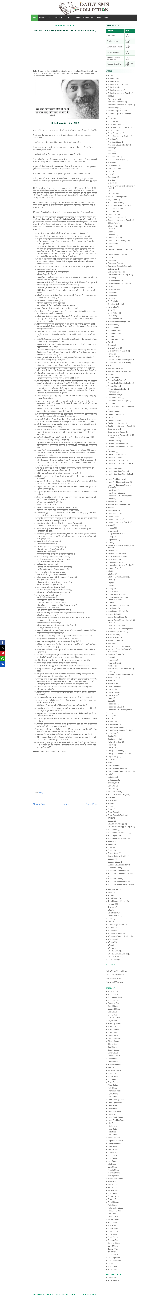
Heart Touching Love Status (118, 482)
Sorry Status (113, 1234)
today (110, 892)
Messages (112, 660)
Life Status (112, 1164)
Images (111, 528)
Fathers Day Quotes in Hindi (119, 363)
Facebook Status (114, 1070)
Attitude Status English (116, 159)
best (109, 174)
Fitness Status (113, 386)
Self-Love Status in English (118, 795)
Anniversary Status (115, 997)
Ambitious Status (114, 142)
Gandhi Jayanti (114, 411)
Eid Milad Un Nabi (115, 304)
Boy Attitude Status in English (119, 205)
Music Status (113, 1182)
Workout (111, 948)
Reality (110, 745)
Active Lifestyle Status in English (120, 114)
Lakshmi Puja (113, 568)
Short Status (113, 1223)
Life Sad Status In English (118, 577)
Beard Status (113, 1006)
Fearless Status (114, 368)
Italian (110, 543)
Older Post (91, 804)
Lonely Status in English (117, 594)
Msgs (110, 680)
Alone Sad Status (114, 133)
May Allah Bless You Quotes (119, 646)
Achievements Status (116, 102)
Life (109, 571)
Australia (111, 162)
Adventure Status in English (118, 127)
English (111, 336)
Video (110, 919)
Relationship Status (115, 1208)
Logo (110, 583)
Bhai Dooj (111, 180)
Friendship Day (114, 395)
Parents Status (113, 1190)
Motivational (112, 678)
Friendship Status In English (119, 401)
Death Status (113, 1062)
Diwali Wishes (113, 289)
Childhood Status (114, 1038)
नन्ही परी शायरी (113, 960)
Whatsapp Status (45, 18)
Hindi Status (112, 513)
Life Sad (111, 574)
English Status (113, 339)
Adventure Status (114, 124)
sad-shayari (112, 783)
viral (109, 922)
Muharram (112, 683)
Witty (110, 945)
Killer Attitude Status (115, 562)
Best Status (112, 1012)
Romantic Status (114, 1211)
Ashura (111, 151)
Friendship (112, 392)
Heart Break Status (115, 1117)
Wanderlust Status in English (119, 936)
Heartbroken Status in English (119, 496)
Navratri (111, 689)
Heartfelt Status (114, 502)
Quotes (78, 18)
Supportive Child (114, 868)
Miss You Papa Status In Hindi (119, 669)
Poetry (110, 716)
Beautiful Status (114, 1009)
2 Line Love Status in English (119, 93)
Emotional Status (114, 1065)
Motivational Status (115, 1179)
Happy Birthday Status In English (120, 463)
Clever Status (113, 1044)
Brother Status (113, 1029)
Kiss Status (112, 1158)
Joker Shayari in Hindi (116, 556)
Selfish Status (113, 1220)
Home (35, 18)
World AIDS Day (114, 957)
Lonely (110, 589)
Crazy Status (113, 1053)
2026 (110, 96)
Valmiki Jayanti (113, 916)
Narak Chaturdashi (115, 686)
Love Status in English (116, 611)
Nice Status (112, 1184)
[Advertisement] (65, 52)
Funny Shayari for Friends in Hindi (121, 406)
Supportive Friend (115, 879)
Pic (109, 713)
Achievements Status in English (120, 105)
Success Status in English (118, 865)
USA (110, 910)
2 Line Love (112, 87)
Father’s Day (113, 357)
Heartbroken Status (115, 493)
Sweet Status (113, 1246)
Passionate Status (115, 707)
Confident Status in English (118, 240)
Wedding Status (114, 1258)
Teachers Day (113, 889)
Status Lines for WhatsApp (118, 833)
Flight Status (113, 1085)
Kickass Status (113, 1152)
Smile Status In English (117, 815)
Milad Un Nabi (113, 663)
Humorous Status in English (118, 522)
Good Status (113, 1105)
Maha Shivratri (113, 637)
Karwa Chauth (113, 559)
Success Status (114, 862)
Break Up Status (114, 1024)
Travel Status (113, 898)
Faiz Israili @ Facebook (115, 975)
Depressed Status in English (119, 266)
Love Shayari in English (117, 605)
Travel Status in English (117, 901)
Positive (111, 721)
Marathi (111, 643)
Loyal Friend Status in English (119, 629)
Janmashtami (113, 550)
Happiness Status (115, 1111)
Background (112, 165)
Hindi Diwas (112, 510)
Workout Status (114, 951)
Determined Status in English (119, 275)
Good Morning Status (116, 1100)
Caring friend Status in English (119, 220)
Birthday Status (114, 1018)
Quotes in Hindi (114, 739)
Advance (111, 118)
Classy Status (113, 1041)
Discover (111, 278)
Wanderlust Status (115, 933)
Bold (109, 191)
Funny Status (113, 1094)
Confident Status (114, 238)
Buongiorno (112, 211)
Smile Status (113, 812)
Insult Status (113, 1146)
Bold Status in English (116, 197)
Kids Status (112, 1155)
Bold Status (112, 194)
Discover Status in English (118, 284)
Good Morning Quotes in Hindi (119, 435)
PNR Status (112, 1193)
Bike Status (112, 1015)
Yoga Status (112, 1269)
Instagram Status (114, 1144)
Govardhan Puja (114, 438)
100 (109, 76)
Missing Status (113, 1176)
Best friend (112, 177)
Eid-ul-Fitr (111, 310)
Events (99, 18)
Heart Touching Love (116, 479)
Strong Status (113, 853)
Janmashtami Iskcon (116, 553)
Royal (110, 762)
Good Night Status (115, 1103)
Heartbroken (113, 490)
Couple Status (113, 1050)
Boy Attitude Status (115, 203)
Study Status (113, 1237)
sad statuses (113, 780)
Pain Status (112, 1187)
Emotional (112, 316)
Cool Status (112, 1047)
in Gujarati (112, 531)
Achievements (113, 99)
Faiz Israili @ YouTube (114, 982)
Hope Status (113, 1129)
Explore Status (113, 348)
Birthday (111, 183)
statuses (111, 841)
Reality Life (112, 748)
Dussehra (111, 298)
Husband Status (114, 1138)
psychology (112, 733)
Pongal (110, 718)
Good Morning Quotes (116, 432)
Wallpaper (112, 927)
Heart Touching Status (116, 1120)
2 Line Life (112, 78)
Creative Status (114, 1056)
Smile (110, 809)
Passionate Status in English (119, 710)
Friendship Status (115, 398)
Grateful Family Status (116, 444)
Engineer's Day (114, 330)
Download (112, 292)
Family (110, 354)
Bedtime (111, 171)
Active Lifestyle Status (116, 111)
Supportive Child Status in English (121, 874)
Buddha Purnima (114, 208)
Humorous (112, 516)
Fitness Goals (113, 377)
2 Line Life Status (114, 81)
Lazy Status (112, 1161)
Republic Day (113, 757)
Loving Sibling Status (116, 617)
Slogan (110, 806)
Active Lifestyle (114, 108)
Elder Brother (113, 313)
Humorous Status (114, 519)
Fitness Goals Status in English (120, 383)
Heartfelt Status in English (118, 504)
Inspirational (112, 540)
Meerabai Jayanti (114, 654)
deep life (111, 257)
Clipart (110, 232)
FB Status (112, 1079)
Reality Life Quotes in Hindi (118, 754)
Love (110, 602)
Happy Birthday (114, 457)
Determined (112, 269)
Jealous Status (113, 1149)
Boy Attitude (112, 200)
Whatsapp (112, 939)
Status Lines (113, 830)
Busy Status (112, 1032)
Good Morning (113, 429)
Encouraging (113, 327)
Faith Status (112, 1073)
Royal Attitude (113, 765)
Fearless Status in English (118, 371)
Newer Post (39, 804)
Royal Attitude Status (116, 768)
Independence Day (115, 534)
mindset (111, 666)
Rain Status (112, 1205)
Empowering (113, 325)
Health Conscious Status (117, 471)
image (110, 525)
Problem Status (114, 1199)
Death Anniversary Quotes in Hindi (121, 249)
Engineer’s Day (114, 333)
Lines (110, 580)
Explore (111, 345)
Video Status (113, 1255)
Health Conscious (115, 468)
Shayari (86, 18)
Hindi (110, 507)
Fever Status (113, 1082)
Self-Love (111, 789)
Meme (110, 657)
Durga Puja (112, 295)
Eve (109, 342)
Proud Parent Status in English (120, 730)
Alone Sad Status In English (118, 136)
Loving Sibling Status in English (120, 620)
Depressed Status (115, 263)
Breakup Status (114, 1026)
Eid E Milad (112, 301)
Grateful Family (114, 441)
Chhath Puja (113, 223)
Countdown (112, 243)
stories (110, 844)
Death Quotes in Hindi (116, 254)
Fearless (111, 365)
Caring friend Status (115, 217)
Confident (111, 235)
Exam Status (113, 1067)
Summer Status (114, 1243)
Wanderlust (112, 930)
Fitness (111, 374)
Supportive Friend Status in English (121, 884)
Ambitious (112, 139)
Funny (110, 404)
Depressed (112, 260)
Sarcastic (111, 786)
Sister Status (113, 1231)
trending (111, 904)
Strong (110, 850)
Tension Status (113, 1249)
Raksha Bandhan (114, 742)
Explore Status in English (117, 351)
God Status (112, 1097)
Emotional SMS (114, 319)
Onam (110, 701)
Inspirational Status (115, 1141)
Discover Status (114, 281)
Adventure (112, 121)
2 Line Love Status (115, 90)
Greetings (111, 452)
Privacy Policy (113, 1280)
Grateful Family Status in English (120, 447)
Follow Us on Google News (116, 971)
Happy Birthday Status (116, 460)
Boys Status (112, 1021)
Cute (110, 246)
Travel (110, 895)
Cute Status (112, 1059)
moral (110, 672)
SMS (93, 18)
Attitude (111, 154)
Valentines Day (113, 913)
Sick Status (112, 1225)
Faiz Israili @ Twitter (113, 978)
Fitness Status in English (117, 389)
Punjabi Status (113, 1202)
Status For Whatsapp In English (120, 827)
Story (110, 847)
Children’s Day (113, 226)
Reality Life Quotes (115, 751)
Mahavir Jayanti (114, 640)
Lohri (110, 586)
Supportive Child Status (117, 871)
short (110, 803)
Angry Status (113, 994)
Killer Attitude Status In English (120, 565)
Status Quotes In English (117, 838)
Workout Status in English (118, 954)
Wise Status (112, 1266)
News (106, 18)
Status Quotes (113, 836)
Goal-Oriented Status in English (120, 426)
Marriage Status (114, 1173)
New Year (111, 695)
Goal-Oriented (113, 420)
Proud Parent (113, 724)
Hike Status (112, 1123)
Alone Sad (112, 130)
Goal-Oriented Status (116, 423)
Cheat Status (113, 1035)
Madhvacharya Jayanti (116, 632)
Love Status (112, 608)
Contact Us (112, 1278)
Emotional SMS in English (118, 322)
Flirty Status (112, 1088)
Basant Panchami (115, 168)
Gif (109, 417)
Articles (111, 148)
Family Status (113, 1076)
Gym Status (112, 1108)
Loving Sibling (113, 614)
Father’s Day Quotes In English (120, 360)
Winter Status (113, 1264)
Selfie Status (113, 1217)
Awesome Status (114, 1003)
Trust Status (112, 1252)
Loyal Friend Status (115, 626)
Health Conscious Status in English (121, 474)
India (110, 537)
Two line (111, 907)
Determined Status (115, 272)
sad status (112, 777)
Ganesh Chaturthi (115, 414)
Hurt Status (112, 1135)
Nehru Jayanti (113, 692)
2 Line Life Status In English (118, 84)
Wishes (111, 942)
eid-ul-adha (112, 307)
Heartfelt (111, 499)
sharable (111, 797)
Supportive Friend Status (117, 881)
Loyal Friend (113, 623)
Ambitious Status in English (118, 145)
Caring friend (113, 214)
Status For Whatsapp (116, 824)
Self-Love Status (114, 792)
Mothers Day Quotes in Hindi (119, 675)
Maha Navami (113, 634)
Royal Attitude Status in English (120, 771)
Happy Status (113, 1114)
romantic (111, 759)
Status (70, 18)
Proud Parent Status (116, 727)
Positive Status (113, 1196)
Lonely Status (113, 591)
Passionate (112, 704)
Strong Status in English (117, 856)
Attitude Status (60, 18)
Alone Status (113, 991)
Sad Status (112, 1214)
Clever (110, 229)
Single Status (113, 1228)
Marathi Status (113, 1170)
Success (111, 859)
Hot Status (112, 1132)
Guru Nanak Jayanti (115, 454)
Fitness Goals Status (116, 380)
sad (109, 774)
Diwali (110, 286)
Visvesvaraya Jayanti (116, 925)
